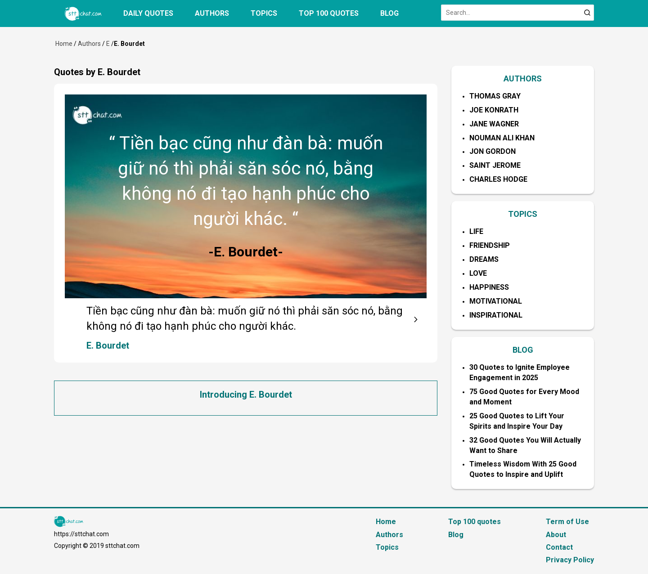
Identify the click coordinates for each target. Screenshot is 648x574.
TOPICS (522, 214)
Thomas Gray (495, 96)
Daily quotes (148, 13)
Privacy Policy (570, 560)
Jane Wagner (494, 124)
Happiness (489, 287)
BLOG (523, 349)
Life (476, 231)
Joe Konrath (493, 110)
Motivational (495, 301)
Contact (559, 547)
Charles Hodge (498, 179)
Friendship (489, 245)
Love (478, 273)
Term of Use (567, 521)
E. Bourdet (107, 345)
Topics (264, 13)
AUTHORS (523, 78)
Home (63, 43)
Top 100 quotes (329, 13)
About (556, 534)
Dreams (484, 259)
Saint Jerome (495, 165)
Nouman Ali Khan (502, 138)
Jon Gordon (492, 151)
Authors (212, 13)
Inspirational (495, 315)
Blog (389, 13)
